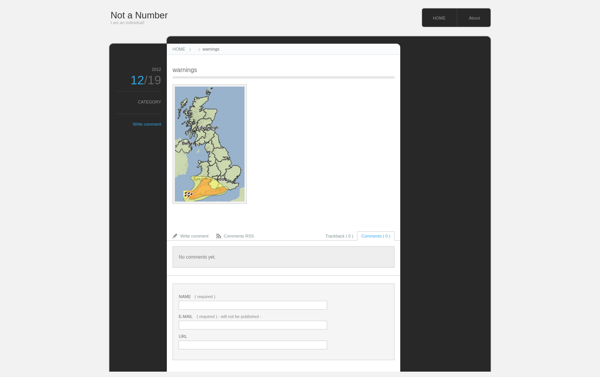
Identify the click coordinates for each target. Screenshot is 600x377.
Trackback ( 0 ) (339, 236)
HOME (439, 18)
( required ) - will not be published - (220, 316)
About (474, 18)
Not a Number (139, 15)
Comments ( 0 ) (375, 236)
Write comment (147, 124)
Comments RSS (239, 236)
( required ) (197, 296)
